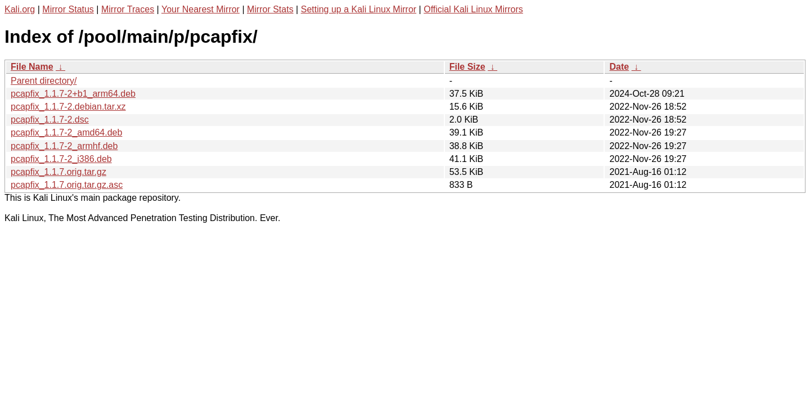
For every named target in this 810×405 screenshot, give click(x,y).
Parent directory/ (43, 81)
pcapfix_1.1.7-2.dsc (50, 119)
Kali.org (19, 9)
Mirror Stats (270, 9)
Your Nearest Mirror (200, 9)
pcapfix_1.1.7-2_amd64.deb (66, 132)
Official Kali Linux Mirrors (473, 9)
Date (619, 66)
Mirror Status (68, 9)
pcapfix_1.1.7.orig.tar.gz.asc (67, 185)
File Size (467, 66)
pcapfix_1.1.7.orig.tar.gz (58, 172)
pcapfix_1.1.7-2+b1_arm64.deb (73, 93)
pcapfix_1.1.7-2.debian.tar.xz (68, 106)
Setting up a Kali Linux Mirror (358, 9)
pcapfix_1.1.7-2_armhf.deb (64, 146)
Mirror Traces (127, 9)
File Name (32, 66)
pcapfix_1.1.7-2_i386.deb (61, 159)
